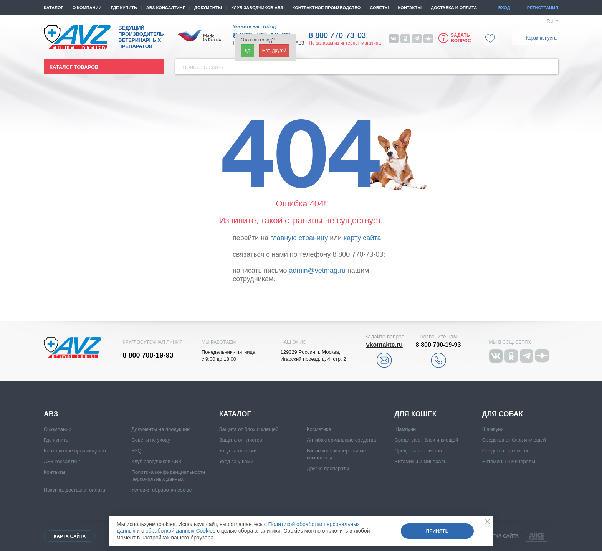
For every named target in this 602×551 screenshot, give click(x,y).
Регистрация (542, 7)
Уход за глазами (238, 451)
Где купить (124, 7)
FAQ (136, 451)
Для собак (502, 414)
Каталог (53, 7)
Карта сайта (70, 536)
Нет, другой (274, 50)
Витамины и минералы (420, 461)
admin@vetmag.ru (317, 270)
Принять (437, 531)
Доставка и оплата (454, 7)
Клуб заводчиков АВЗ (156, 461)
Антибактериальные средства (341, 440)
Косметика (319, 429)
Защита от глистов (240, 440)
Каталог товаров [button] (74, 67)
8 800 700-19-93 (148, 355)
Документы (208, 7)
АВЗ (51, 414)
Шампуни (405, 429)
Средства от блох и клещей (426, 440)
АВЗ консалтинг (165, 7)
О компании (87, 7)
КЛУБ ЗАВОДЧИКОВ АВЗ (257, 7)
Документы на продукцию (160, 429)
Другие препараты (328, 468)
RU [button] (550, 21)
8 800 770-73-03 (337, 35)
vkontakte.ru (384, 344)
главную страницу (299, 238)
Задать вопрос (461, 38)
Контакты (410, 7)
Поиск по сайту (203, 67)
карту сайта (362, 238)
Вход (504, 7)
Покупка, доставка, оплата (74, 490)
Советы (379, 7)
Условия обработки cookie (161, 490)
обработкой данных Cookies (180, 531)
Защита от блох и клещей (249, 429)
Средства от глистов (418, 451)
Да (247, 50)
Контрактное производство (327, 7)
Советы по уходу (150, 440)
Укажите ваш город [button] (254, 26)
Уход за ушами (236, 461)
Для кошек (415, 414)
